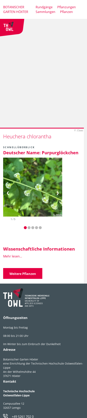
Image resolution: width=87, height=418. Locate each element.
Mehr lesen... (12, 256)
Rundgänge (44, 7)
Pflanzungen (66, 7)
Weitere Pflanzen (22, 274)
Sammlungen (45, 12)
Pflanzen (66, 12)
